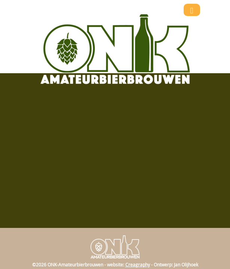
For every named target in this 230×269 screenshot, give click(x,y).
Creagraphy (137, 265)
